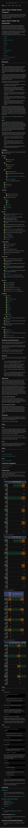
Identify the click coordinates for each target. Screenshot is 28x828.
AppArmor (11, 228)
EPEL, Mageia (9, 315)
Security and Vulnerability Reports (9, 57)
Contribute (5, 55)
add (5, 239)
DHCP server (11, 330)
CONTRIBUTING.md (18, 792)
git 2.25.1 (13, 827)
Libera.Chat (6, 811)
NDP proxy (11, 332)
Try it (5, 53)
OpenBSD (9, 207)
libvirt (8, 283)
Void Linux (9, 312)
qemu (8, 282)
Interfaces (4, 280)
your (7, 239)
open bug (9, 800)
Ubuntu (8, 310)
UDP (6, 182)
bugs (13, 5)
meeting (13, 813)
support (8, 270)
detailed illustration (9, 116)
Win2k (6, 209)
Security (4, 211)
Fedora (8, 303)
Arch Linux (9, 298)
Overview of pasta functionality (7, 453)
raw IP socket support (8, 274)
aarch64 (12, 298)
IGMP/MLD (7, 185)
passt (3, 64)
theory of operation (6, 419)
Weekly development (7, 813)
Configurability (5, 241)
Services (5, 41)
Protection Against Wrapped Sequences (13, 176)
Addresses (5, 43)
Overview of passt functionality (7, 460)
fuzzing (6, 235)
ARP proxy (9, 329)
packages (9, 317)
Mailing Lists (5, 789)
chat (20, 5)
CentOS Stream (9, 300)
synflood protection (10, 237)
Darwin (10, 205)
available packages (19, 698)
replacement (17, 287)
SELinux (15, 228)
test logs (7, 467)
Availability (4, 293)
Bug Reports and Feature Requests (10, 798)
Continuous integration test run (7, 465)
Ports (3, 424)
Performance (6, 52)
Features (5, 38)
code (9, 5)
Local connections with (8, 396)
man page (7, 59)
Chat (3, 807)
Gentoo (8, 305)
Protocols (5, 45)
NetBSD (6, 207)
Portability (4, 189)
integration (9, 285)
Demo (5, 48)
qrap (10, 345)
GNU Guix (9, 307)
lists (16, 5)
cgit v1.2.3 (10, 827)
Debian (8, 302)
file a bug (6, 805)
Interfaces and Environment (8, 40)
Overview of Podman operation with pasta (9, 455)
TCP (6, 169)
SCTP (6, 187)
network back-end (13, 290)
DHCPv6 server (11, 335)
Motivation (5, 36)
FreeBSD (6, 205)
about (3, 5)
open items (9, 803)
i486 (15, 298)
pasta (3, 120)
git (6, 5)
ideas (9, 239)
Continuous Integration (7, 50)
